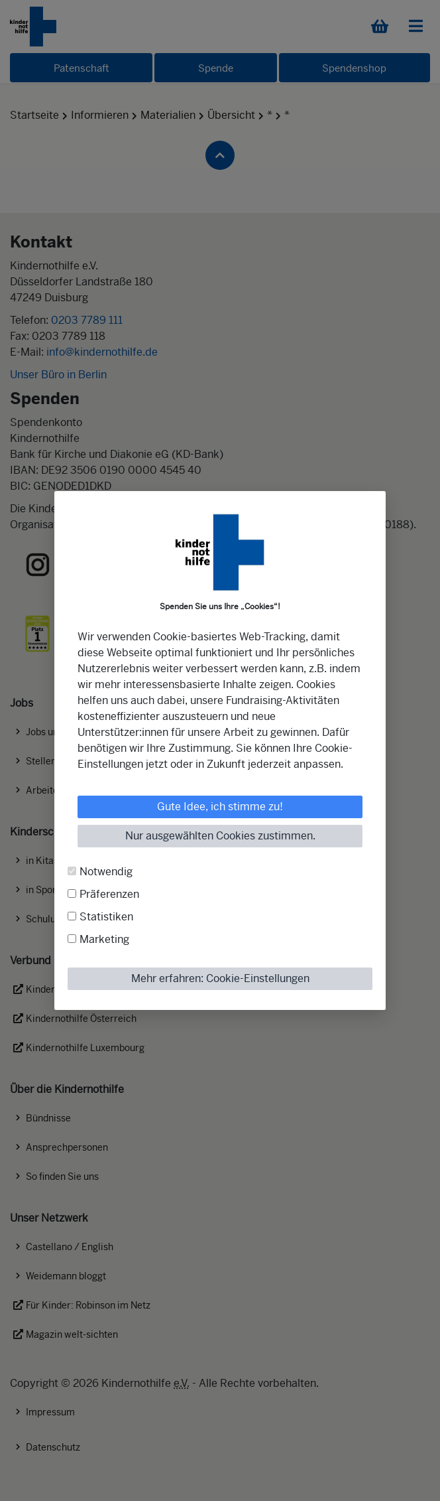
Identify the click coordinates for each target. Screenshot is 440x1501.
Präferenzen (109, 894)
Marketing (104, 939)
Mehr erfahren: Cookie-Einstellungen (220, 978)
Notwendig (106, 872)
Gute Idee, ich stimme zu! (220, 807)
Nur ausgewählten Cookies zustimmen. (220, 836)
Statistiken (106, 917)
